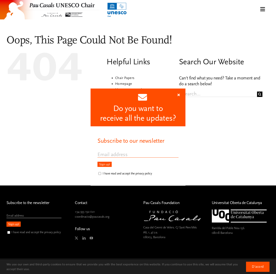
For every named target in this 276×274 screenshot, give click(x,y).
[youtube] (91, 238)
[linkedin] (83, 238)
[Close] (178, 95)
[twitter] (76, 238)
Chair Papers (124, 78)
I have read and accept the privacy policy (36, 232)
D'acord (258, 267)
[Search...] (218, 94)
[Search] (259, 94)
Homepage (123, 84)
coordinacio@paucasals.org (92, 217)
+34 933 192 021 (85, 212)
